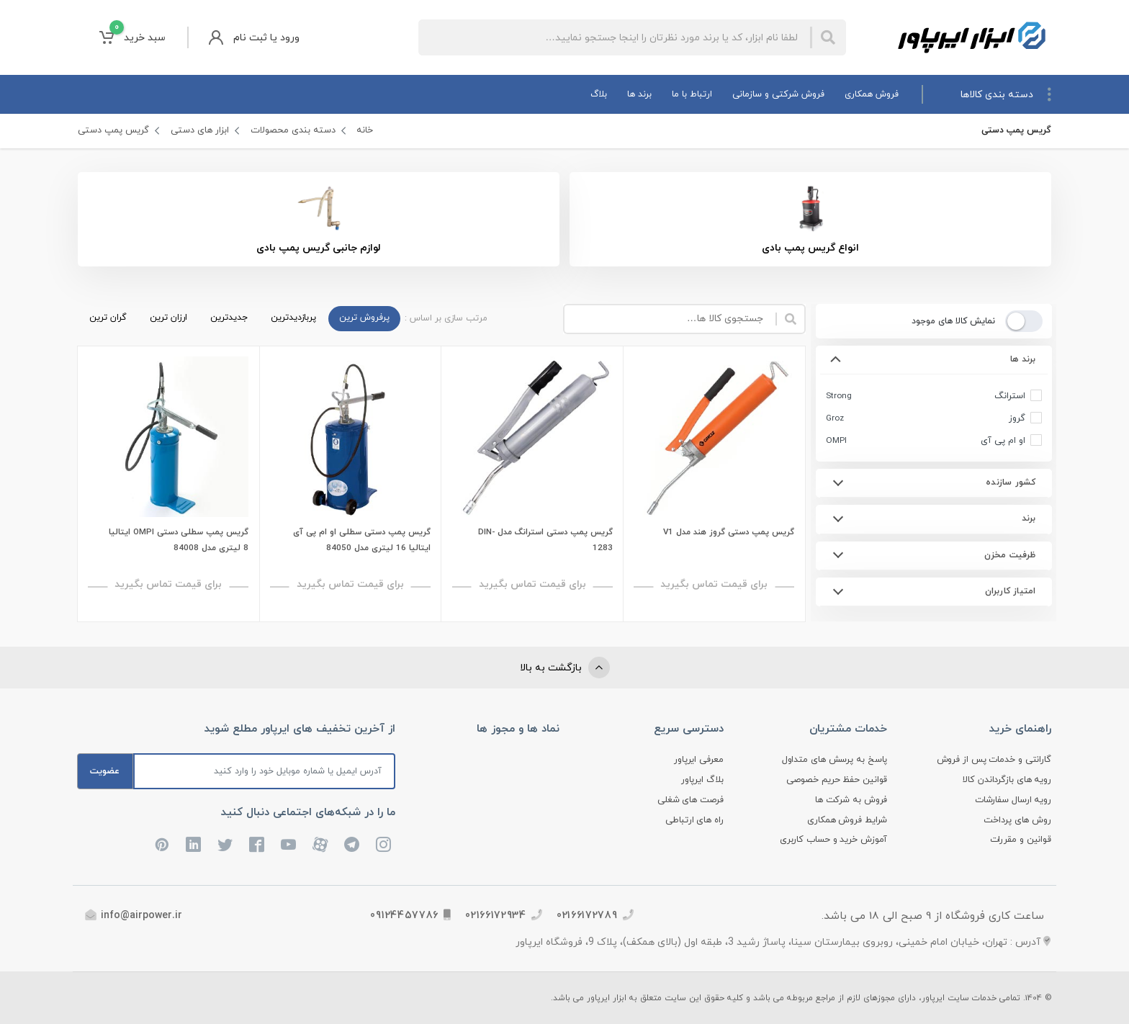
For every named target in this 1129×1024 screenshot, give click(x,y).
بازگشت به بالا (565, 667)
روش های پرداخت (1017, 820)
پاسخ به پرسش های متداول (835, 759)
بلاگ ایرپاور (702, 779)
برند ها (1022, 359)
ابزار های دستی (200, 130)
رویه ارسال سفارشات (1013, 800)
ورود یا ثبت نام (254, 37)
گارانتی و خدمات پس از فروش (994, 759)
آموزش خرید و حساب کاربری (834, 839)
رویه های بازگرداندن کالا (1007, 779)
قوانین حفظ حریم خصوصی (836, 779)
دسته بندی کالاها (1006, 94)
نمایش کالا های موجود (952, 321)
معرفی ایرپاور (699, 759)
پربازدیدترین (293, 317)
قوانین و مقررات (1021, 839)
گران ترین (108, 317)
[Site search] (614, 37)
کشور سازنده (1010, 482)
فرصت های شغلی (690, 800)
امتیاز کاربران (1009, 591)
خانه (364, 130)
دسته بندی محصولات (293, 130)
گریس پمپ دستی (113, 130)
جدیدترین (229, 317)
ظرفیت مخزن (1009, 554)
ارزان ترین (168, 317)
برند (1028, 518)
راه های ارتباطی (694, 820)
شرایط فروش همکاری (847, 820)
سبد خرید (132, 37)
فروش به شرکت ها (851, 800)
